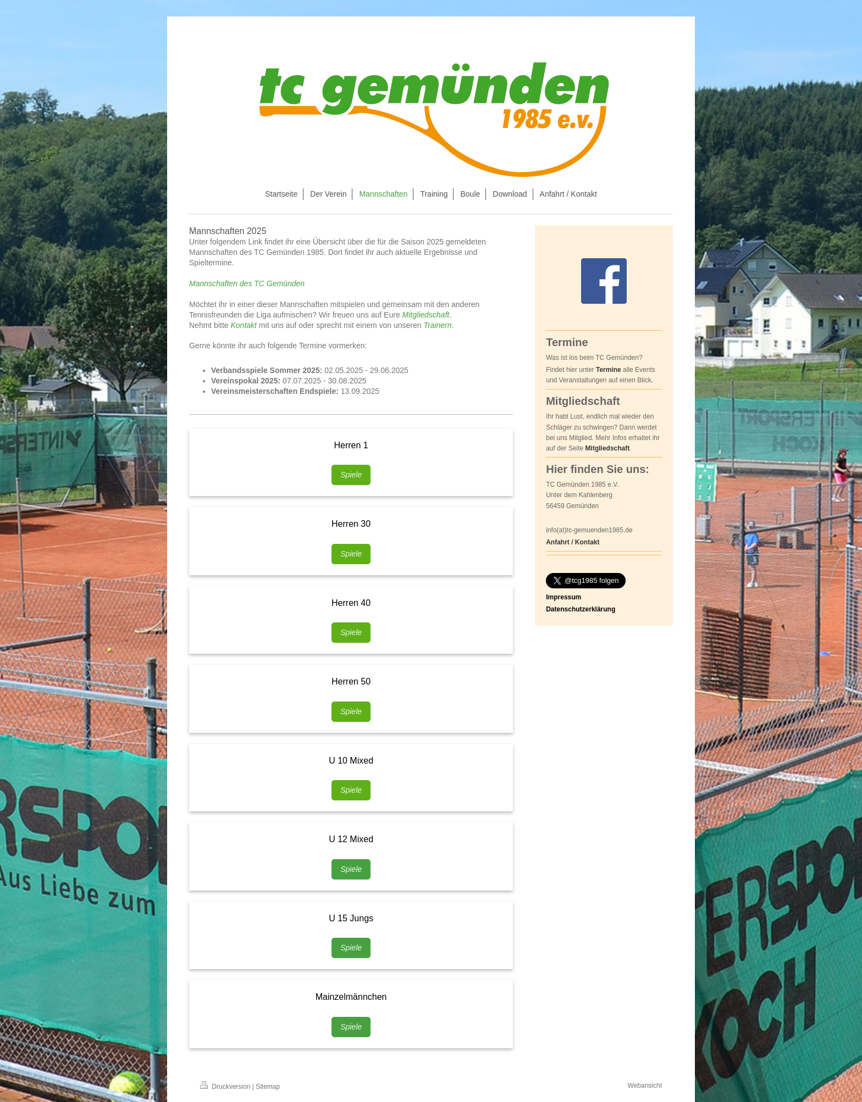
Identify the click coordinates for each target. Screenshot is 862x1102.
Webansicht (645, 1085)
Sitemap (268, 1086)
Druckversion (226, 1086)
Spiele (351, 474)
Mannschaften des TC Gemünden (247, 283)
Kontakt (243, 325)
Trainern (437, 325)
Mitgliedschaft (426, 314)
